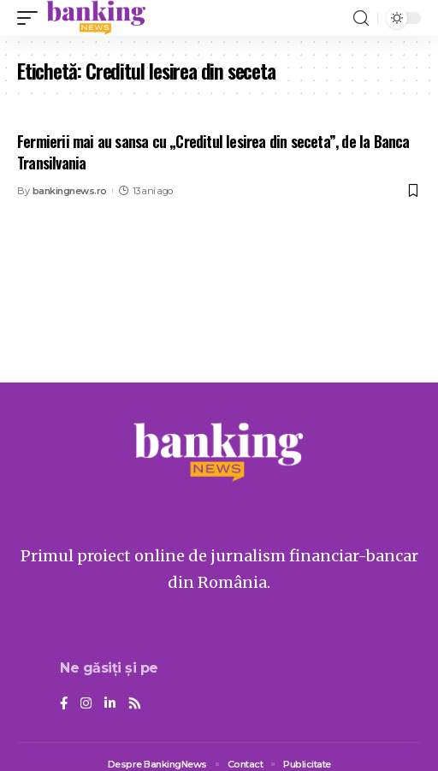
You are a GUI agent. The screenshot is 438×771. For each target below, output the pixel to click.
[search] (361, 18)
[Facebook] (64, 704)
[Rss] (134, 704)
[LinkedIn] (109, 704)
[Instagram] (86, 704)
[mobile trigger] (31, 18)
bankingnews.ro (70, 191)
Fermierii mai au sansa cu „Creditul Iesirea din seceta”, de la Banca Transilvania (213, 152)
